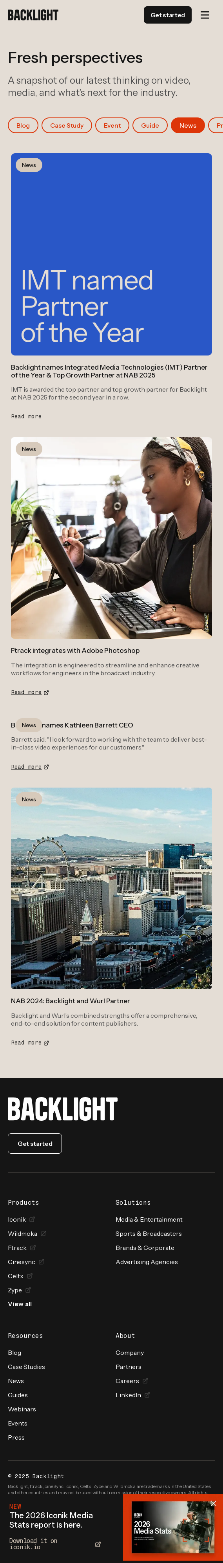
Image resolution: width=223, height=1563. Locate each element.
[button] (205, 15)
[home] (33, 15)
